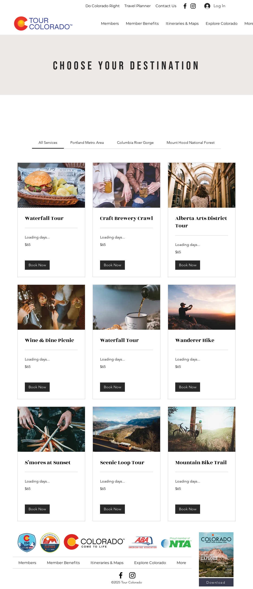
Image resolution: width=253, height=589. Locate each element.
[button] (221, 23)
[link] (48, 142)
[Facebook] (185, 6)
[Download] (216, 582)
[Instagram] (193, 6)
